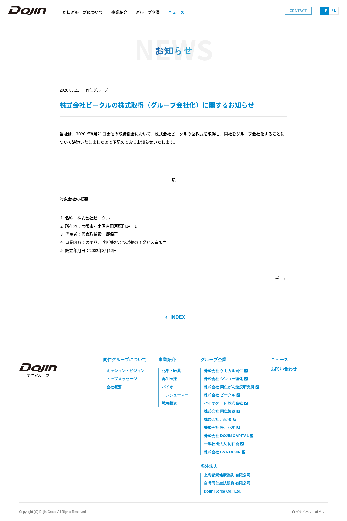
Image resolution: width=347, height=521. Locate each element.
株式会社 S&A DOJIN (224, 452)
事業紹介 (167, 359)
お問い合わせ (284, 369)
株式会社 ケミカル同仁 (226, 370)
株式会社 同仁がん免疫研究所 (231, 387)
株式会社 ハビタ (220, 419)
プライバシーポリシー (310, 511)
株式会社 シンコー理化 (226, 379)
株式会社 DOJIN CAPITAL (228, 435)
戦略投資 (169, 403)
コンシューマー (175, 395)
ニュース (279, 359)
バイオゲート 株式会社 (226, 403)
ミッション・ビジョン (125, 370)
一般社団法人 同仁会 (224, 444)
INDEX (175, 317)
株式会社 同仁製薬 (222, 411)
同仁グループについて (124, 359)
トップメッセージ (122, 379)
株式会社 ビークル (222, 395)
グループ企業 (213, 359)
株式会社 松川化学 (222, 427)
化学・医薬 (171, 370)
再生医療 (169, 379)
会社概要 (114, 387)
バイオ (167, 387)
